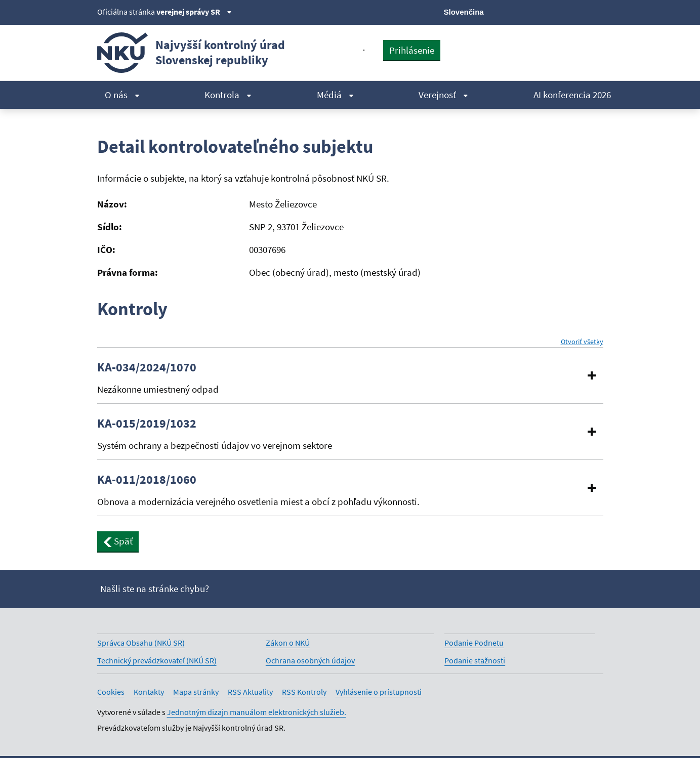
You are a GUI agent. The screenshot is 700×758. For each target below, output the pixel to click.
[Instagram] (597, 11)
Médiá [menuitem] (335, 95)
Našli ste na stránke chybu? (154, 588)
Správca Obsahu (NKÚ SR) (141, 643)
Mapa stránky (196, 692)
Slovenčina (464, 12)
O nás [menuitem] (122, 95)
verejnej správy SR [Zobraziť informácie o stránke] (194, 12)
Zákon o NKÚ (288, 643)
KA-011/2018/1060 (146, 479)
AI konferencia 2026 (572, 95)
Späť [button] (118, 541)
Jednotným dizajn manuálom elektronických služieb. (256, 712)
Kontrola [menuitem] (228, 95)
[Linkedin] (579, 11)
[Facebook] (545, 11)
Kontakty (149, 692)
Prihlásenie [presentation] (411, 50)
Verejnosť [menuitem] (443, 95)
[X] (528, 11)
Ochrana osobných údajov (310, 660)
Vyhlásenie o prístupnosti (379, 692)
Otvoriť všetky (582, 342)
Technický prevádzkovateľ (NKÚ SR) (157, 660)
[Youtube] (562, 11)
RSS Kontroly (304, 692)
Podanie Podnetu (474, 643)
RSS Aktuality (250, 692)
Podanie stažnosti (474, 660)
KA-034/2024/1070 (146, 367)
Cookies (111, 692)
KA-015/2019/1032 (146, 423)
